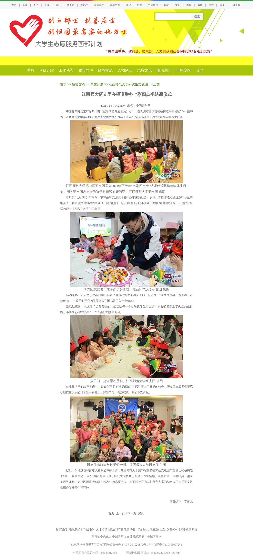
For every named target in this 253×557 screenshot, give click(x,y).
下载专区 (183, 70)
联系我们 (74, 529)
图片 (36, 5)
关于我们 (61, 529)
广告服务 (88, 529)
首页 (13, 5)
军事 (188, 5)
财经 (58, 5)
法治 (128, 5)
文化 (177, 5)
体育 (200, 5)
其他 (199, 70)
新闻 (24, 5)
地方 (211, 5)
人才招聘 (101, 529)
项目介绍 (46, 70)
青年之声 (115, 5)
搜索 (197, 16)
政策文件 (85, 70)
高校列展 (96, 84)
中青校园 (153, 5)
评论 (47, 5)
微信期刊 (164, 70)
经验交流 (105, 70)
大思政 (84, 5)
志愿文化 (144, 70)
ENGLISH (236, 5)
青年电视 (99, 5)
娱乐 (222, 5)
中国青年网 (143, 105)
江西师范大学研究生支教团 (128, 84)
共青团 (70, 5)
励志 (166, 5)
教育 (139, 5)
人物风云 (125, 70)
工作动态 (66, 70)
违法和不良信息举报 (122, 529)
